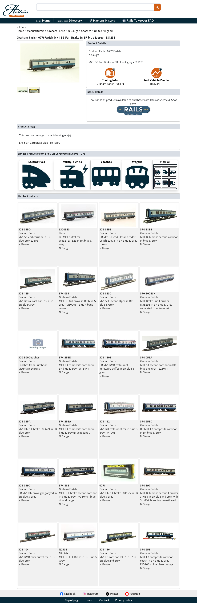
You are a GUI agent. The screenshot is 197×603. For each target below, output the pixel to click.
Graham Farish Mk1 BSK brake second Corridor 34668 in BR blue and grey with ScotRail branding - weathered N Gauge (159, 495)
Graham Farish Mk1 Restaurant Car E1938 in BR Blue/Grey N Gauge (35, 301)
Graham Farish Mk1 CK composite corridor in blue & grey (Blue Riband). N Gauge (77, 429)
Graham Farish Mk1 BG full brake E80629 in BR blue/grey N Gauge (37, 429)
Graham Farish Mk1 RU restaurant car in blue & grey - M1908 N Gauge (118, 429)
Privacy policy (123, 600)
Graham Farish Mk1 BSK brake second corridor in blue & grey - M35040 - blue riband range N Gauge (78, 495)
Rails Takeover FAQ (138, 20)
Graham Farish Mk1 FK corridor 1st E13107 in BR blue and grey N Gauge (117, 557)
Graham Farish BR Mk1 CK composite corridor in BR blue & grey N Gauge (158, 429)
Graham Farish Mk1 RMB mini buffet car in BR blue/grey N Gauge (36, 557)
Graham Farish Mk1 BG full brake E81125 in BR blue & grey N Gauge (118, 493)
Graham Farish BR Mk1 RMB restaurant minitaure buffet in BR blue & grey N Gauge (116, 367)
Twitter (112, 593)
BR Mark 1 (156, 78)
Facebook (67, 593)
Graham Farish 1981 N (110, 78)
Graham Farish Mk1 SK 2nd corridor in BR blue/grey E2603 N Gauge (34, 237)
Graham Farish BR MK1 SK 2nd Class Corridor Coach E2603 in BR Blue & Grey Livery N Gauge (118, 239)
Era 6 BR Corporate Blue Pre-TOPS (39, 142)
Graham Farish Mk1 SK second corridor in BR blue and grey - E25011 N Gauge (158, 365)
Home (43, 20)
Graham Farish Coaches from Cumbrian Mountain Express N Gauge (32, 365)
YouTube (132, 593)
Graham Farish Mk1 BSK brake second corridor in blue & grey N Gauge (159, 237)
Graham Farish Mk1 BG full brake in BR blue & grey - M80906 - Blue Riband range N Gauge (77, 303)
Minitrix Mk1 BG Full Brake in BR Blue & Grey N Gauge (78, 557)
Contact (104, 600)
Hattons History (102, 20)
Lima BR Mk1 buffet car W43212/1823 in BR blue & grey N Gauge (75, 239)
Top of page (72, 600)
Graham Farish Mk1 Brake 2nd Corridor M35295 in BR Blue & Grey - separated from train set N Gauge (157, 303)
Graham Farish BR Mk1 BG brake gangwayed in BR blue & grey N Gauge (37, 493)
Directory (70, 20)
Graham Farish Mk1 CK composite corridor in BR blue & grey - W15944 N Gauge (77, 365)
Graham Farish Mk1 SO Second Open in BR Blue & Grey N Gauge (115, 301)
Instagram (90, 593)
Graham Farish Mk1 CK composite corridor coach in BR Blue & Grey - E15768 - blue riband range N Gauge (156, 559)
